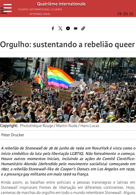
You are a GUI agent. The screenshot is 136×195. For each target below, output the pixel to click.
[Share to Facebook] (53, 28)
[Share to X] (60, 28)
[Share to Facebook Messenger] (68, 28)
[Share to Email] (75, 28)
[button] (83, 28)
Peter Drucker (12, 134)
